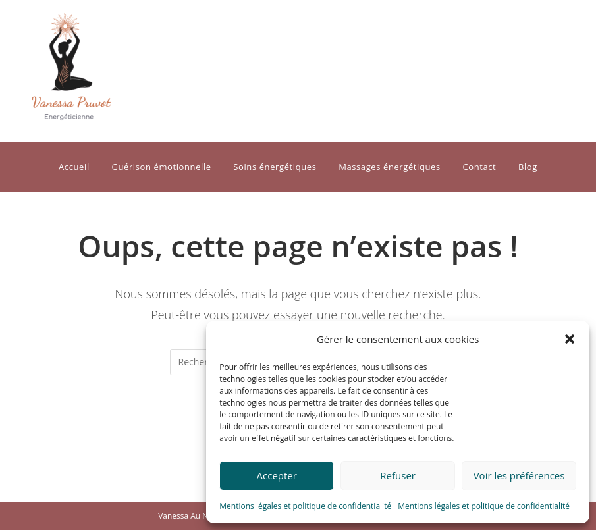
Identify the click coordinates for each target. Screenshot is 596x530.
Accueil (74, 166)
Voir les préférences (519, 475)
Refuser (398, 475)
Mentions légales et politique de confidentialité (305, 506)
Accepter (277, 475)
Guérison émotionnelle (161, 166)
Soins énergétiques (274, 166)
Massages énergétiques (390, 166)
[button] (569, 339)
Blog (527, 166)
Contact (479, 166)
